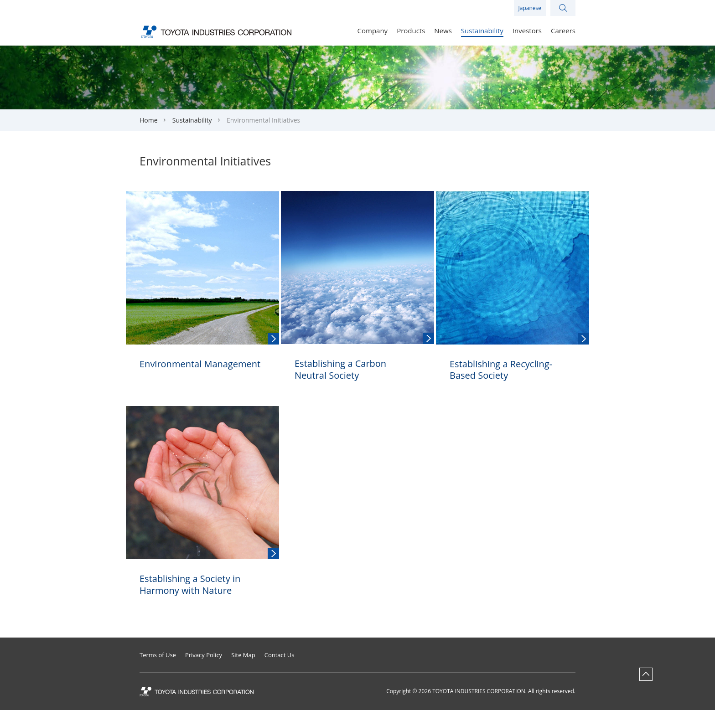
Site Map (243, 655)
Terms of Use (158, 655)
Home (149, 120)
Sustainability (192, 120)
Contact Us (279, 655)
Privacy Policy (203, 655)
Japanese (529, 8)
